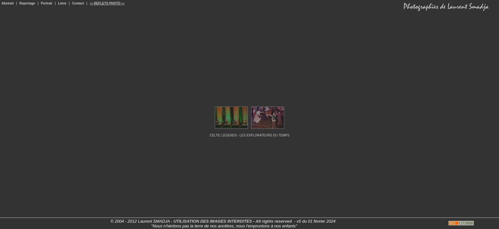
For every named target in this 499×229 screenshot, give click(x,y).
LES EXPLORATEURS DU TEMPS (264, 135)
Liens (62, 3)
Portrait (47, 3)
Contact (78, 3)
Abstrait (8, 3)
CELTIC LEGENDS (223, 135)
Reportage (27, 3)
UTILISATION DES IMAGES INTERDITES (212, 221)
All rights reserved (274, 221)
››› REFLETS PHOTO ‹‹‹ (107, 3)
